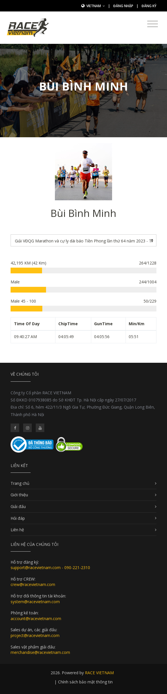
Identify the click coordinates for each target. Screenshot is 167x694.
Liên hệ (17, 529)
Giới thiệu (19, 494)
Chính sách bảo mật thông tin (85, 682)
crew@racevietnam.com (33, 584)
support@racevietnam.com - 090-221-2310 (50, 567)
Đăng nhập (123, 5)
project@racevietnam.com (35, 635)
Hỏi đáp (18, 518)
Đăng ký (149, 5)
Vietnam (95, 5)
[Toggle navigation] (152, 24)
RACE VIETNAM (99, 672)
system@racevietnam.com (35, 601)
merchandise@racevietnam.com (40, 652)
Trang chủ (20, 483)
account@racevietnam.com (36, 618)
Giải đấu (18, 506)
